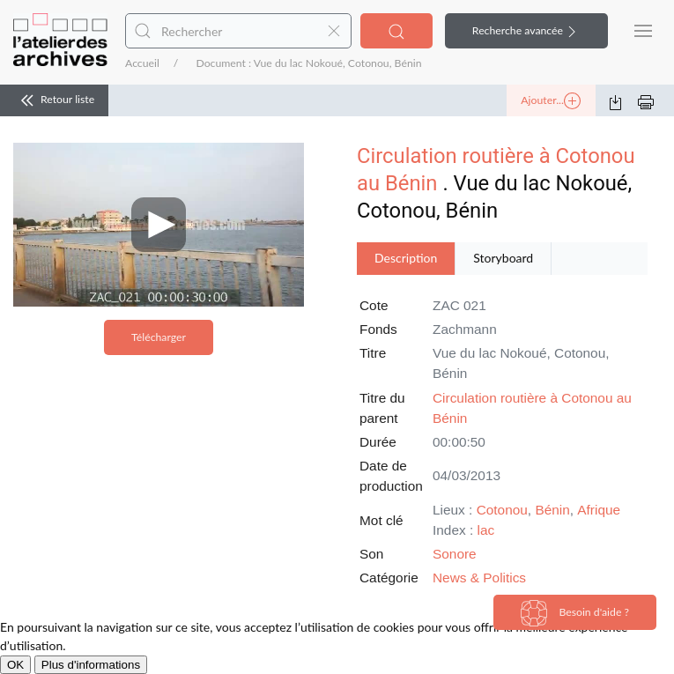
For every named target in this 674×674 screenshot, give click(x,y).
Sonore (455, 553)
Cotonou (502, 509)
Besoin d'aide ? (575, 613)
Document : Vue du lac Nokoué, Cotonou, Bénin (308, 63)
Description (405, 257)
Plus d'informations (90, 664)
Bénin (552, 509)
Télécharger (158, 337)
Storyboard (503, 257)
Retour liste (54, 100)
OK (15, 664)
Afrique (598, 509)
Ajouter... (551, 101)
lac (485, 529)
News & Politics (479, 577)
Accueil (142, 63)
